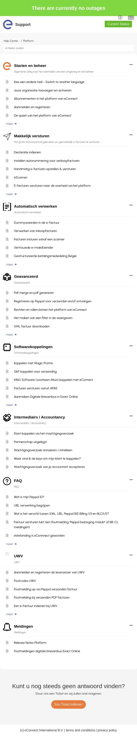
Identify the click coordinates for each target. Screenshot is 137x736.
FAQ (18, 481)
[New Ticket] (68, 704)
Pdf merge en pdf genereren (34, 293)
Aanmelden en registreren (32, 107)
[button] (120, 17)
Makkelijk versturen (31, 136)
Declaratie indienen (27, 152)
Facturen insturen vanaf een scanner (39, 239)
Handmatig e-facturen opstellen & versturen (45, 169)
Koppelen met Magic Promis (33, 363)
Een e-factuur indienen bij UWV (35, 606)
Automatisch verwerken (35, 206)
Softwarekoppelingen (33, 347)
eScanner (20, 177)
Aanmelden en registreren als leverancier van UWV (49, 572)
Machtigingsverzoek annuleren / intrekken (43, 450)
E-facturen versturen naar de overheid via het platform (52, 186)
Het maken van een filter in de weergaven (43, 318)
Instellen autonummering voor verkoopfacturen (46, 161)
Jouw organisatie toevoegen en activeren (42, 90)
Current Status (118, 24)
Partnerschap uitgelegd (30, 442)
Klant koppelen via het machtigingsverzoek (44, 433)
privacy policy (107, 730)
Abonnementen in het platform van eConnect (45, 98)
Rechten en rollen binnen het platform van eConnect (50, 310)
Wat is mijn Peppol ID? (29, 497)
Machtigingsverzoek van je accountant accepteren (49, 467)
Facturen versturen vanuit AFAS (35, 388)
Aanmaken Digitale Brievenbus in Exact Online (46, 397)
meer (11, 124)
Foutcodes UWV (25, 581)
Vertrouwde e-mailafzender (33, 247)
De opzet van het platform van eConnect (42, 115)
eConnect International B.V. (43, 730)
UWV (18, 556)
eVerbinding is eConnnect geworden (39, 535)
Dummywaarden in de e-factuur (36, 222)
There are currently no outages (68, 8)
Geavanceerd (26, 276)
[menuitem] (120, 17)
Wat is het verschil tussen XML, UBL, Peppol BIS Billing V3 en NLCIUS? (61, 514)
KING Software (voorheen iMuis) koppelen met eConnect (53, 380)
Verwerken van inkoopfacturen (35, 231)
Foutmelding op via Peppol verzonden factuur (45, 589)
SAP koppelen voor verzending (35, 371)
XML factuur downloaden (32, 326)
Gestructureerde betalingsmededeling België (45, 256)
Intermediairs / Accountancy (39, 417)
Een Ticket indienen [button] (69, 704)
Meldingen (23, 626)
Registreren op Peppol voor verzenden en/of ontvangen (52, 301)
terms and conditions (80, 730)
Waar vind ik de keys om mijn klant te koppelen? (47, 458)
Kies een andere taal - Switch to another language (49, 82)
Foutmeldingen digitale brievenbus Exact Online (47, 651)
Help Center (11, 41)
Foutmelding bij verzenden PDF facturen (41, 597)
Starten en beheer (30, 66)
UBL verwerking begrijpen (32, 505)
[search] (68, 48)
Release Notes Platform (30, 643)
